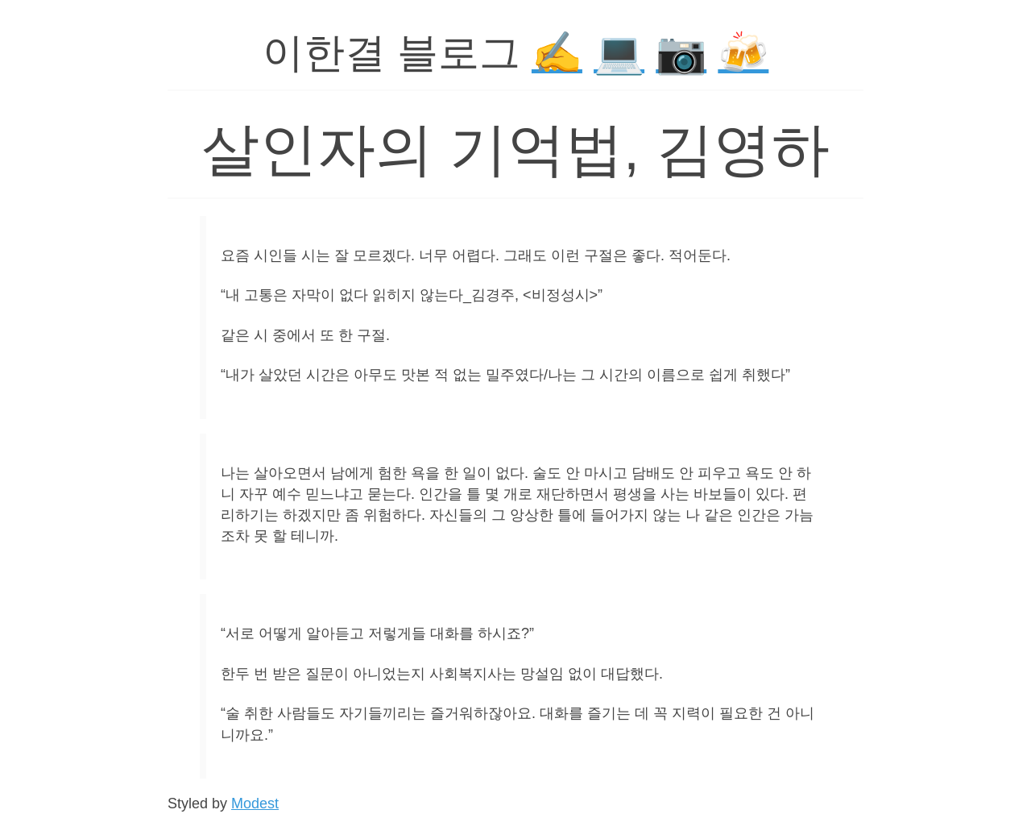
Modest (255, 803)
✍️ (557, 53)
